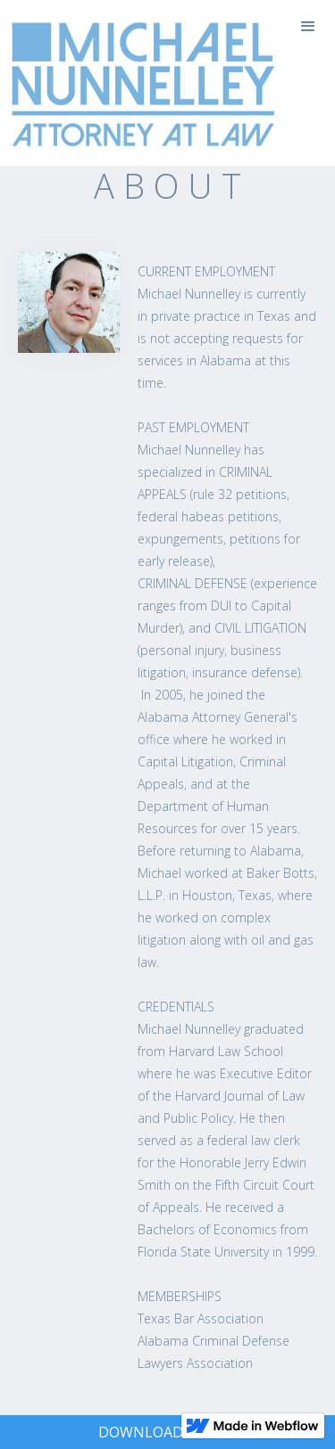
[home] (138, 83)
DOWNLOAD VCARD (165, 1432)
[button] (308, 26)
